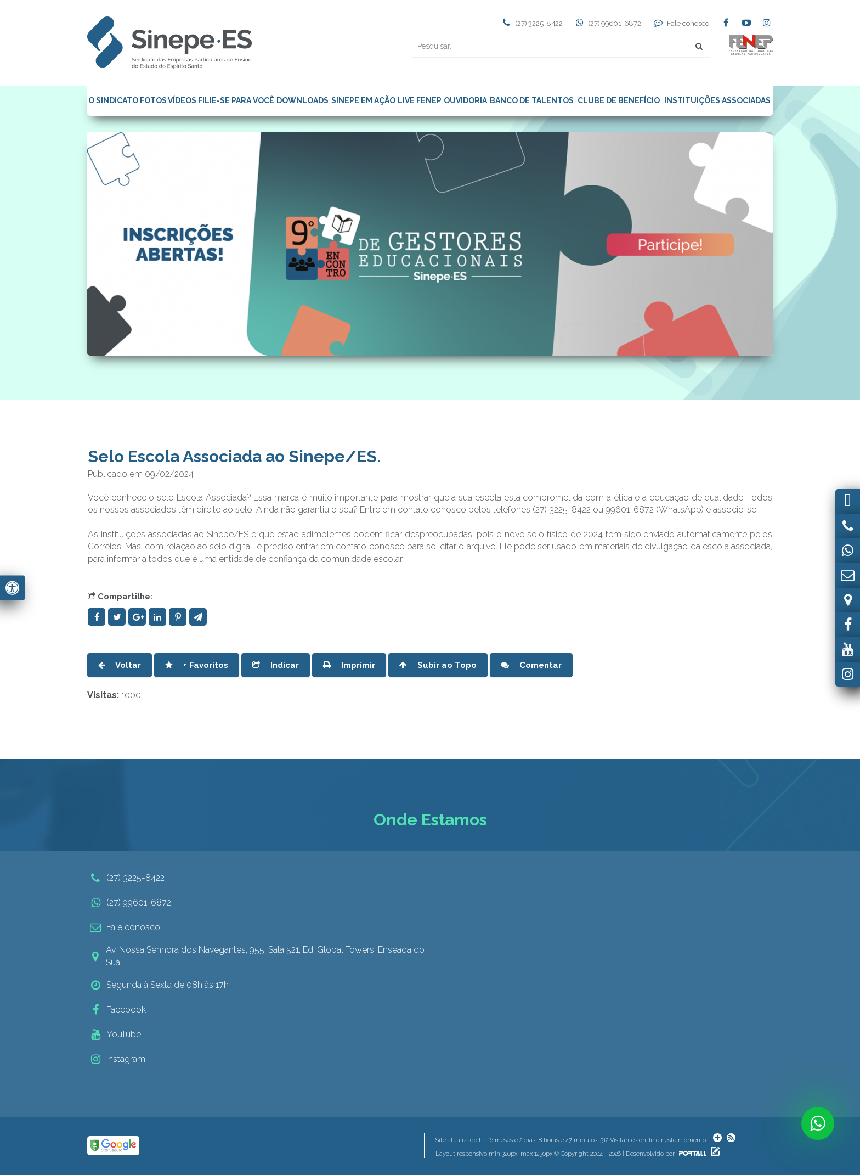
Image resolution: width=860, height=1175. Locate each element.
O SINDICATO (113, 100)
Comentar (531, 665)
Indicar (275, 665)
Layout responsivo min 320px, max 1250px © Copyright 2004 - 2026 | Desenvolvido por (571, 1153)
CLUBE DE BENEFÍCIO (619, 100)
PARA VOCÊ (252, 100)
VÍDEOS (182, 100)
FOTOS (153, 100)
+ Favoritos (196, 665)
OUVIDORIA (465, 100)
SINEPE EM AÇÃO (363, 100)
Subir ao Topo (438, 665)
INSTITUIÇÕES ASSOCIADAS (717, 100)
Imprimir (349, 665)
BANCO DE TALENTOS (532, 100)
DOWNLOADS (302, 100)
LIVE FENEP (420, 100)
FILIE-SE (214, 100)
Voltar (119, 665)
